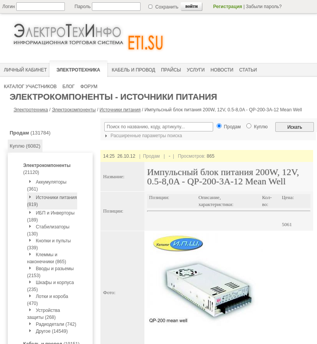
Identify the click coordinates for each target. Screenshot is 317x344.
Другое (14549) (52, 331)
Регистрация (227, 6)
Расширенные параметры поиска (142, 135)
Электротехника (31, 109)
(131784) (30, 133)
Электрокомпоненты (74, 109)
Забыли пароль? (264, 6)
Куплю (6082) (25, 146)
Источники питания (120, 109)
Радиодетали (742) (56, 324)
